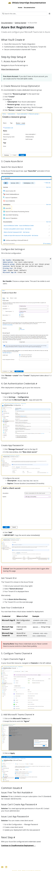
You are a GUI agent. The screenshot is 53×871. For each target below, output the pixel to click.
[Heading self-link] (23, 39)
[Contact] (2, 867)
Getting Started (20, 23)
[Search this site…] (24, 13)
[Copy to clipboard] (50, 259)
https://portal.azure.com (10, 69)
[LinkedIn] (6, 867)
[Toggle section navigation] (49, 14)
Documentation (7, 23)
